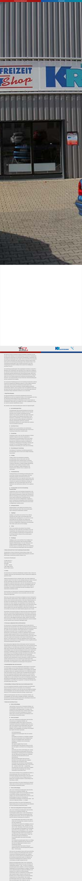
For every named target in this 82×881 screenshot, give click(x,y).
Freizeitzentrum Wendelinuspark (20, 1)
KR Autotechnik (61, 1)
